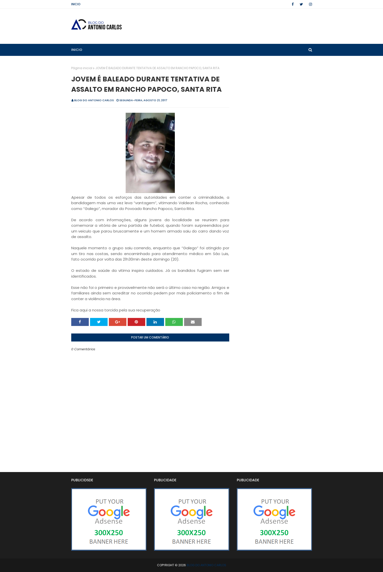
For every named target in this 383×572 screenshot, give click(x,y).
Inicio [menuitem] (76, 49)
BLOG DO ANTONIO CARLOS (94, 100)
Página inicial (81, 68)
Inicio (76, 4)
